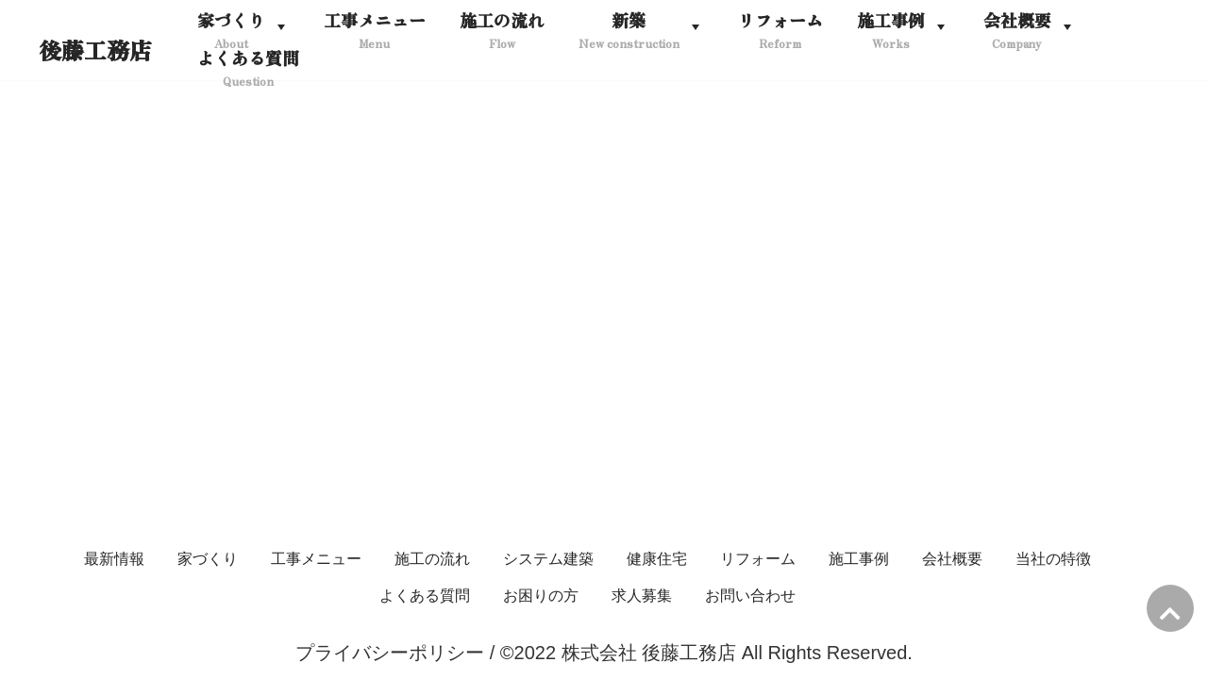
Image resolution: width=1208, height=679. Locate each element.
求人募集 (642, 596)
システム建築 (548, 559)
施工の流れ (432, 559)
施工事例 (859, 559)
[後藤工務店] (95, 50)
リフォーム (758, 559)
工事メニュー (316, 559)
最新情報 (114, 559)
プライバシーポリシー (389, 652)
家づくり (207, 559)
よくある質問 (424, 596)
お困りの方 (541, 596)
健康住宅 (657, 559)
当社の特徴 (1053, 559)
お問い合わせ (750, 596)
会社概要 (952, 559)
